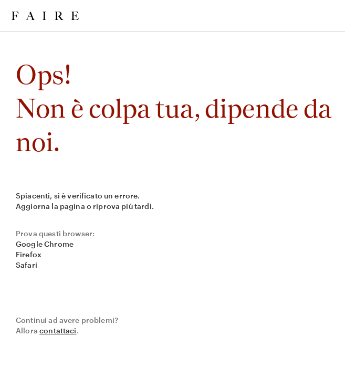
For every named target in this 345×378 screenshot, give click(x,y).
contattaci (58, 330)
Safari (26, 264)
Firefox (28, 254)
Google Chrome (45, 243)
